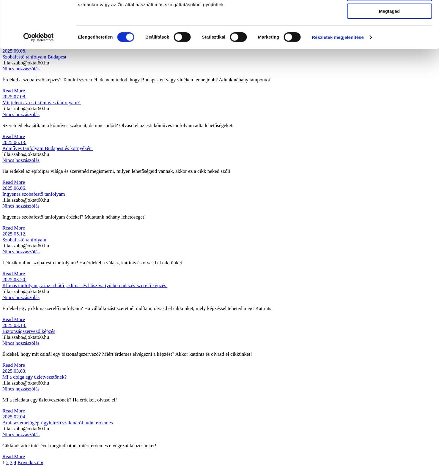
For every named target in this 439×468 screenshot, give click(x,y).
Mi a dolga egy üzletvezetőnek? (35, 377)
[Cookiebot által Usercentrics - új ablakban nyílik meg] (38, 75)
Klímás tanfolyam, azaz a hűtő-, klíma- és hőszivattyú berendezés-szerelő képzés (84, 285)
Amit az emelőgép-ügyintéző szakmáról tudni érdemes (58, 423)
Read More (13, 91)
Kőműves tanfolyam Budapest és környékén (47, 148)
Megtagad (389, 49)
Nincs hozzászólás (21, 114)
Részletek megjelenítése (338, 75)
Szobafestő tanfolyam (24, 240)
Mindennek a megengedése (389, 14)
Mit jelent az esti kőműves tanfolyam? (41, 102)
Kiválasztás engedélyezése (389, 32)
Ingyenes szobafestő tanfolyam (34, 194)
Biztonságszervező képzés (28, 331)
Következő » (30, 462)
